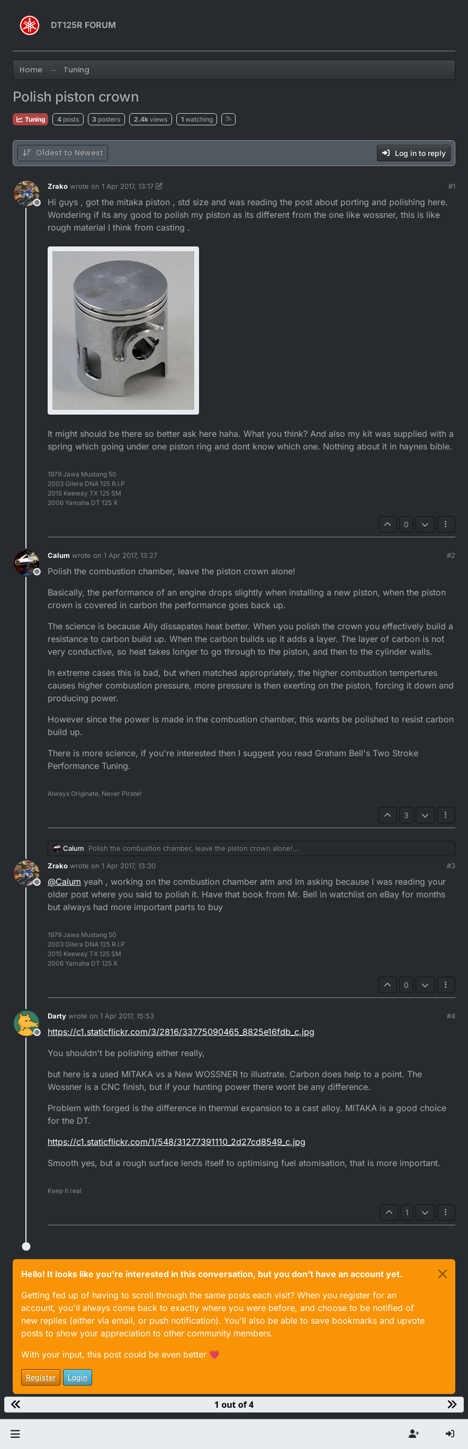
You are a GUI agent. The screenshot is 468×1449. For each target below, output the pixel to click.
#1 (451, 186)
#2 (451, 555)
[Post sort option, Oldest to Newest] (62, 153)
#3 (451, 865)
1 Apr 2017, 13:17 (128, 186)
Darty (57, 1016)
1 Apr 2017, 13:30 (129, 865)
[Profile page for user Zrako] (26, 193)
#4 (451, 1016)
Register (41, 1377)
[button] (15, 1434)
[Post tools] (446, 524)
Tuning (30, 119)
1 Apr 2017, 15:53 (127, 1016)
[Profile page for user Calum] (26, 562)
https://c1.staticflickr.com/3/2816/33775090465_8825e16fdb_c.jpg (181, 1031)
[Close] (442, 1274)
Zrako (58, 186)
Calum (59, 555)
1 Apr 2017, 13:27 (130, 555)
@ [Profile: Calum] (64, 881)
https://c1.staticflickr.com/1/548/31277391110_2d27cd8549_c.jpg (176, 1141)
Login (77, 1377)
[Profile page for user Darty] (26, 1023)
